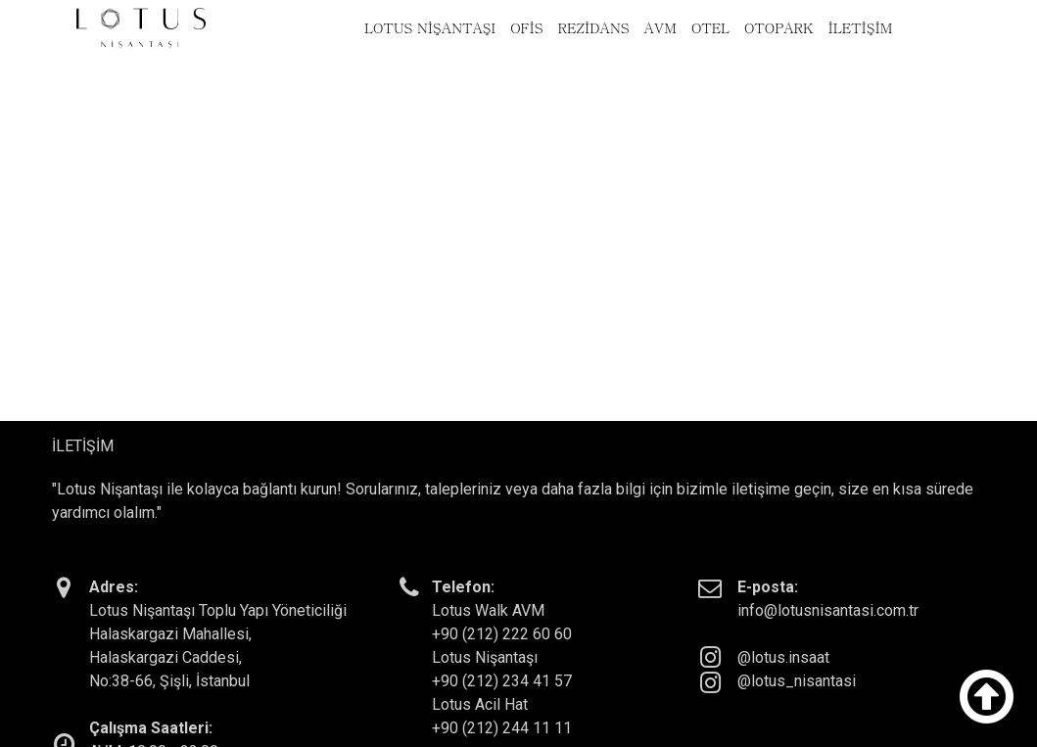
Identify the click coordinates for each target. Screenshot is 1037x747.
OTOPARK (778, 27)
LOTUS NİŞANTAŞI (429, 27)
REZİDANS (594, 27)
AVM (660, 27)
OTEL (710, 27)
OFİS (526, 27)
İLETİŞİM (859, 27)
